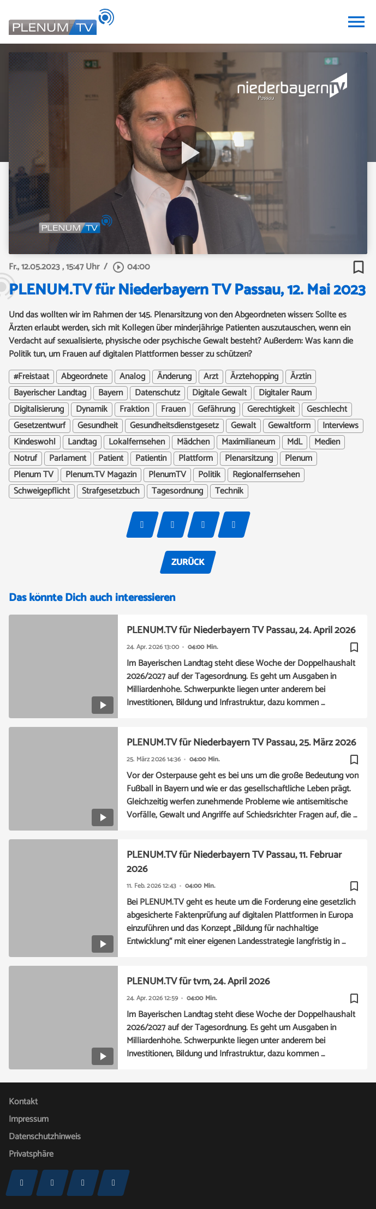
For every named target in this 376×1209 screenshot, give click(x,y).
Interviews (341, 426)
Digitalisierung (39, 409)
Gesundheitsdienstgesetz (174, 426)
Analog (132, 377)
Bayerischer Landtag (50, 393)
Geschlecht (327, 409)
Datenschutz (157, 393)
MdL (294, 442)
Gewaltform (289, 426)
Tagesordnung (177, 491)
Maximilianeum (248, 442)
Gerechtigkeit (271, 409)
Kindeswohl (35, 442)
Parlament (67, 459)
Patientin (150, 459)
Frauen (173, 409)
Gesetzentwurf (39, 426)
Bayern (110, 393)
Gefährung (216, 409)
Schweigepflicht (42, 491)
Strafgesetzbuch (111, 491)
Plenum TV (33, 475)
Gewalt (243, 426)
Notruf (25, 459)
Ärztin (300, 377)
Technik (229, 491)
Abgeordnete (84, 377)
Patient (110, 459)
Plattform (195, 459)
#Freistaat (31, 377)
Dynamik (92, 409)
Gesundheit (97, 426)
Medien (327, 442)
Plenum (298, 459)
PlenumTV (167, 475)
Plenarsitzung (249, 459)
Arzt (211, 377)
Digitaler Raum (285, 393)
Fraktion (134, 409)
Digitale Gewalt (219, 393)
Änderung (174, 377)
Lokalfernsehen (137, 442)
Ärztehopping (254, 377)
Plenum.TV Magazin (100, 475)
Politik (209, 475)
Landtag (82, 442)
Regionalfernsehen (266, 475)
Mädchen (193, 442)
